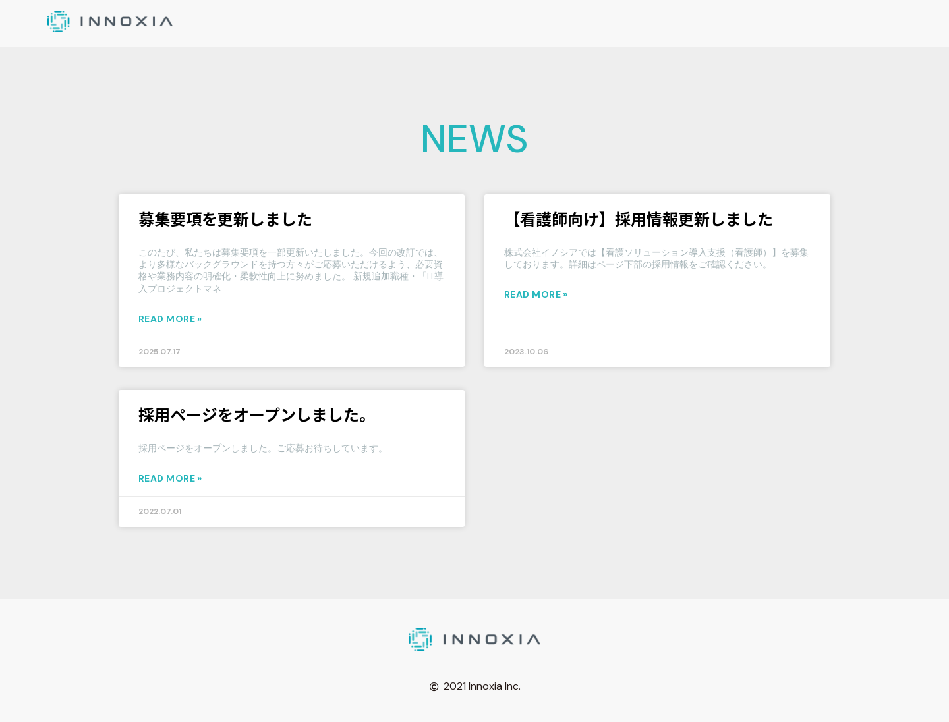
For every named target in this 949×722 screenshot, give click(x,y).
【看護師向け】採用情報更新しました (638, 218)
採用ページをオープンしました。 (256, 414)
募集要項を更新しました (225, 218)
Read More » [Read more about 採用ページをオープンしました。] (170, 478)
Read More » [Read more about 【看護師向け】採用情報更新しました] (536, 294)
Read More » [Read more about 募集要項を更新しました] (170, 318)
